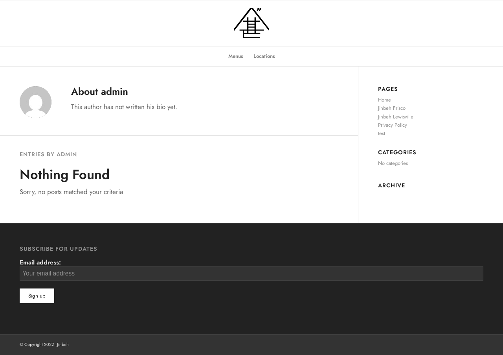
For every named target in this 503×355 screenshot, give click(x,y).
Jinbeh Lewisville (395, 116)
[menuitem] (235, 56)
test (381, 133)
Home (384, 100)
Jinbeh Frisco (392, 108)
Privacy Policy (392, 125)
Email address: (251, 269)
